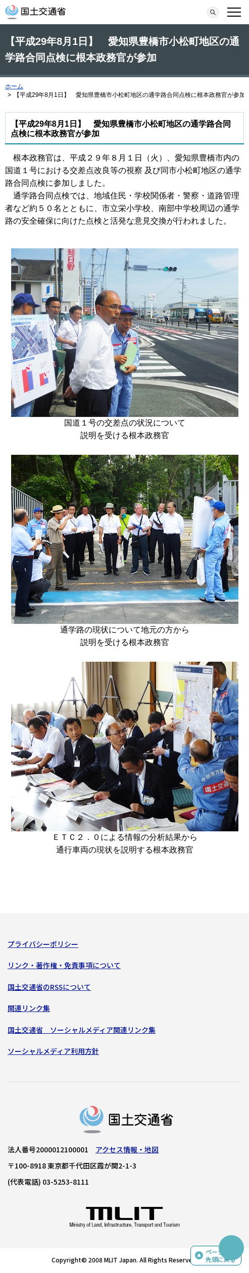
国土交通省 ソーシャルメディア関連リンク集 (82, 1030)
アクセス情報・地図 (127, 1149)
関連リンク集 (29, 1008)
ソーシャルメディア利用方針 (53, 1051)
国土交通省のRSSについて (49, 987)
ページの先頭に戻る (221, 1255)
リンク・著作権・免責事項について (64, 965)
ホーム (14, 86)
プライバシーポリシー (43, 944)
